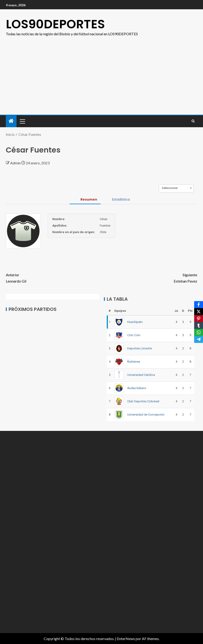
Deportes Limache (139, 348)
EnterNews (126, 638)
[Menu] (22, 121)
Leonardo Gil (54, 277)
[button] (22, 121)
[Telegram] (198, 339)
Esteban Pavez (149, 277)
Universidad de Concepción (145, 414)
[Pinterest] (198, 318)
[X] (198, 311)
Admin (15, 163)
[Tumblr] (198, 325)
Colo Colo (133, 335)
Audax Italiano (136, 388)
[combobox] (176, 188)
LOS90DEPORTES (55, 24)
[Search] (193, 121)
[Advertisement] (101, 71)
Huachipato (135, 322)
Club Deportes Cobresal (143, 401)
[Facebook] (198, 304)
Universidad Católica (141, 375)
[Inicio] (11, 121)
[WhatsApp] (198, 332)
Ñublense (133, 361)
